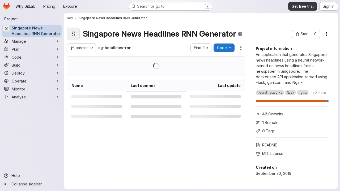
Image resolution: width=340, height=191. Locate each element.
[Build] (32, 65)
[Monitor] (32, 89)
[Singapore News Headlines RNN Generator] (32, 31)
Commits (269, 114)
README (266, 145)
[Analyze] (32, 97)
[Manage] (32, 41)
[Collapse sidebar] (32, 184)
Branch (266, 122)
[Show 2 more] (319, 92)
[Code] (32, 57)
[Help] (32, 175)
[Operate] (32, 81)
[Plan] (32, 49)
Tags (265, 131)
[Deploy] (32, 73)
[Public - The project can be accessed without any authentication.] (240, 34)
